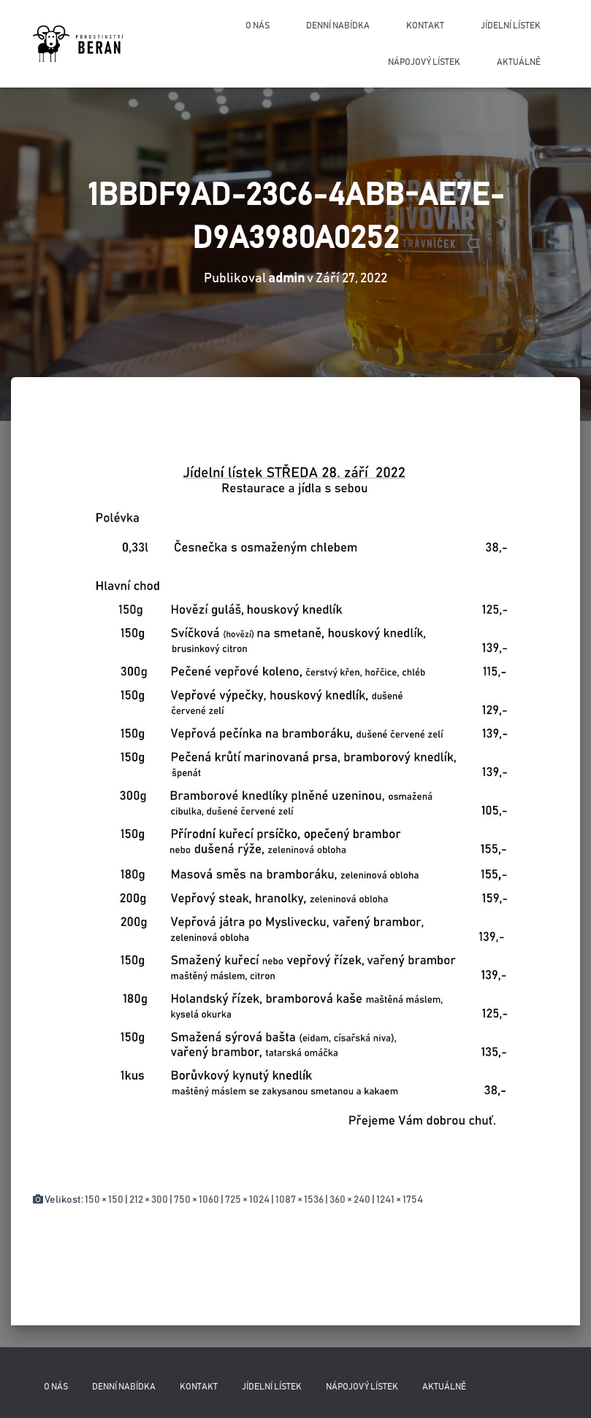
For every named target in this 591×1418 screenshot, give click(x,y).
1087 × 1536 (299, 1200)
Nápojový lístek (424, 62)
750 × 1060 (196, 1200)
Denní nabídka (338, 25)
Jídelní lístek (511, 25)
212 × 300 (148, 1200)
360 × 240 (349, 1200)
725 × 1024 (247, 1200)
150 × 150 (104, 1200)
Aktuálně (519, 62)
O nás (257, 25)
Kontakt (425, 25)
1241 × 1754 (399, 1200)
